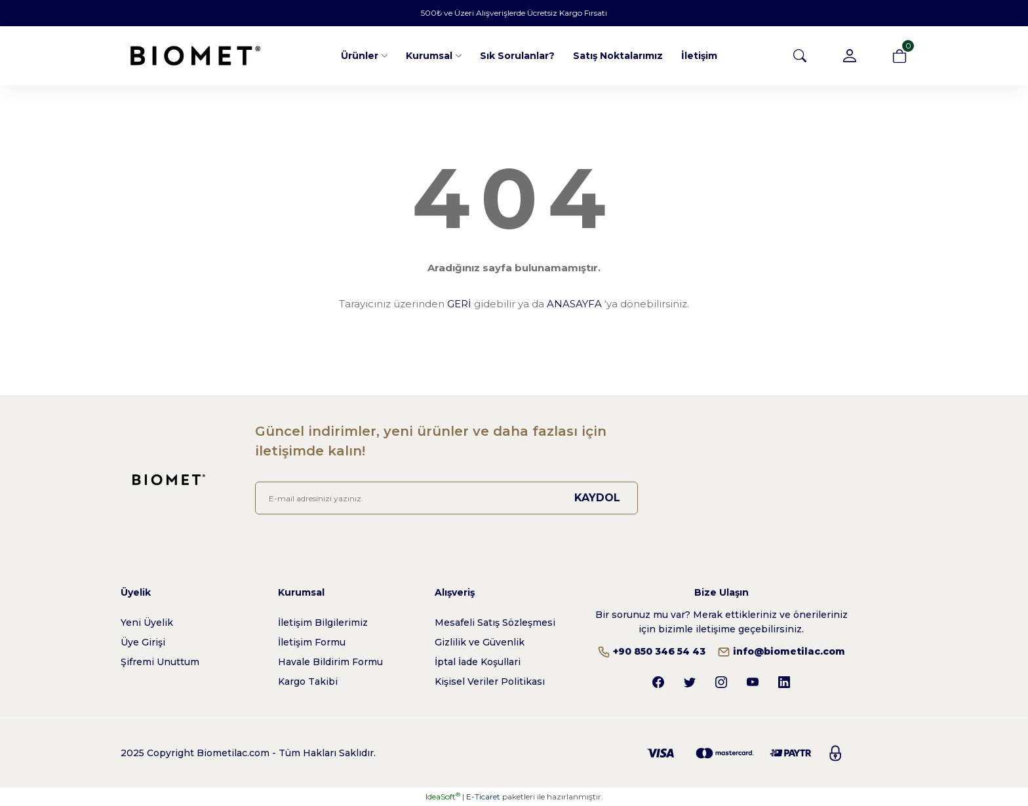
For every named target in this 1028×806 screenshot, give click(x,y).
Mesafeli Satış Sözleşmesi (495, 622)
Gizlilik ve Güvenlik (479, 642)
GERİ (459, 303)
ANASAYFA (574, 303)
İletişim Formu (312, 642)
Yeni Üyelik (147, 622)
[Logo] (195, 55)
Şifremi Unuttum (160, 662)
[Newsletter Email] (446, 498)
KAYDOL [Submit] (597, 497)
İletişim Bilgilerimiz (323, 622)
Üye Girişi (143, 642)
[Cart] (899, 55)
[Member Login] (850, 55)
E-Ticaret (483, 796)
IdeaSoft (442, 796)
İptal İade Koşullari (478, 662)
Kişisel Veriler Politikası (490, 681)
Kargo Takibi (308, 681)
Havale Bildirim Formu (330, 662)
